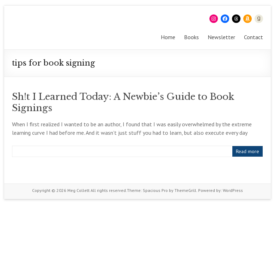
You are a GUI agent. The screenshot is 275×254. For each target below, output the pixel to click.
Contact (253, 37)
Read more (247, 151)
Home (168, 37)
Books (191, 37)
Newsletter (221, 37)
